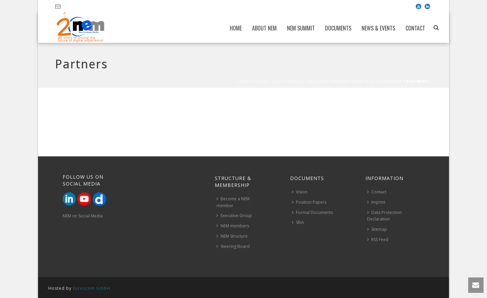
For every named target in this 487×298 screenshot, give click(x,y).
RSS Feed (377, 239)
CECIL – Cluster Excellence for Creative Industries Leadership (328, 81)
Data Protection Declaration (384, 216)
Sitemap (377, 229)
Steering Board (233, 246)
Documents (338, 28)
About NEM (264, 28)
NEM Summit (301, 28)
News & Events (378, 28)
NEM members (232, 226)
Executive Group (234, 215)
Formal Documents (312, 212)
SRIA (298, 222)
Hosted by (79, 288)
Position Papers (309, 202)
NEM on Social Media (83, 216)
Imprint (376, 202)
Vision (300, 192)
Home (236, 28)
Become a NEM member (233, 202)
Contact (415, 28)
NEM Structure (232, 236)
